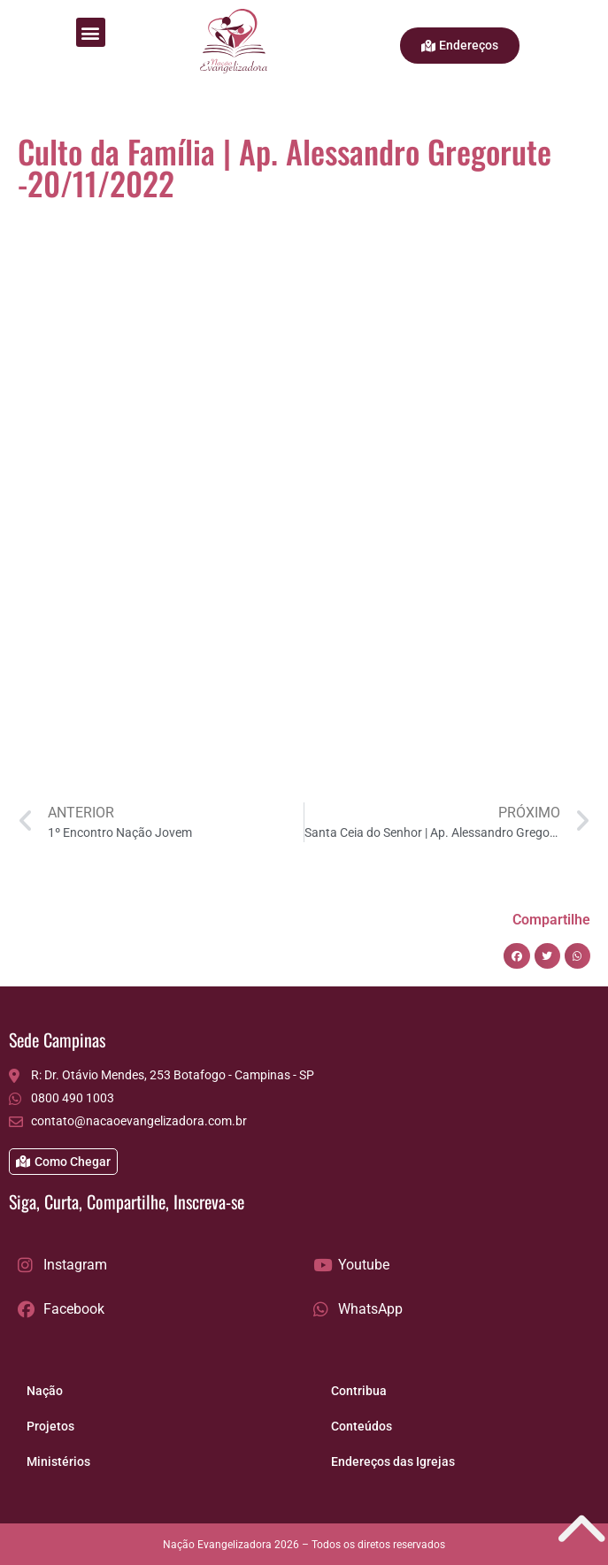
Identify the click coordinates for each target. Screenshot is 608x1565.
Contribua (359, 1391)
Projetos (50, 1426)
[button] (90, 32)
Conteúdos (361, 1426)
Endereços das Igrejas (393, 1461)
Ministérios (58, 1461)
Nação (45, 1391)
